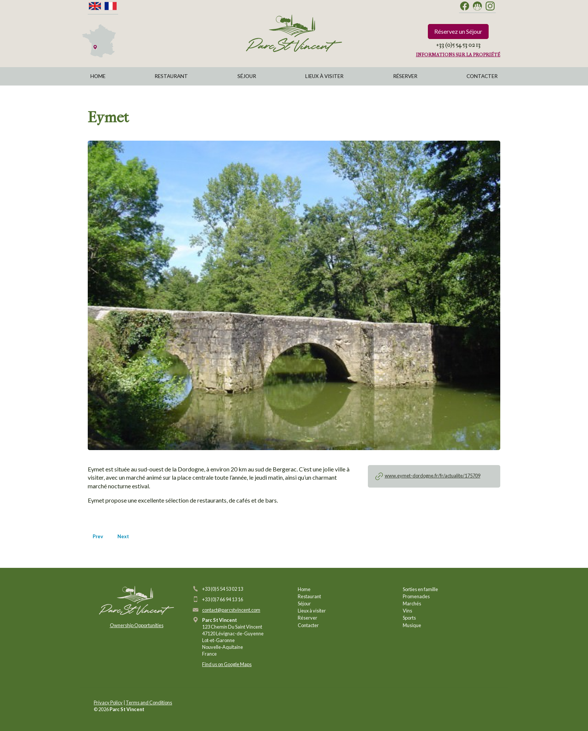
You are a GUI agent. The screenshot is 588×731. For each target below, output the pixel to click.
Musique (412, 625)
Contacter (482, 76)
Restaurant (171, 76)
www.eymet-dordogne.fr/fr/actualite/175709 (432, 476)
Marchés (412, 603)
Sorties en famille (420, 589)
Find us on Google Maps (227, 664)
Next (123, 536)
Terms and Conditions (149, 702)
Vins (407, 611)
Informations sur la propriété (458, 54)
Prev (98, 536)
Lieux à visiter (324, 76)
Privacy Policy (108, 702)
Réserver (405, 76)
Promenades (416, 596)
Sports (409, 618)
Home (97, 76)
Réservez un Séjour (458, 31)
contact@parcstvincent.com (231, 610)
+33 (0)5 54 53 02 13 (458, 44)
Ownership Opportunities (137, 625)
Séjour (246, 76)
